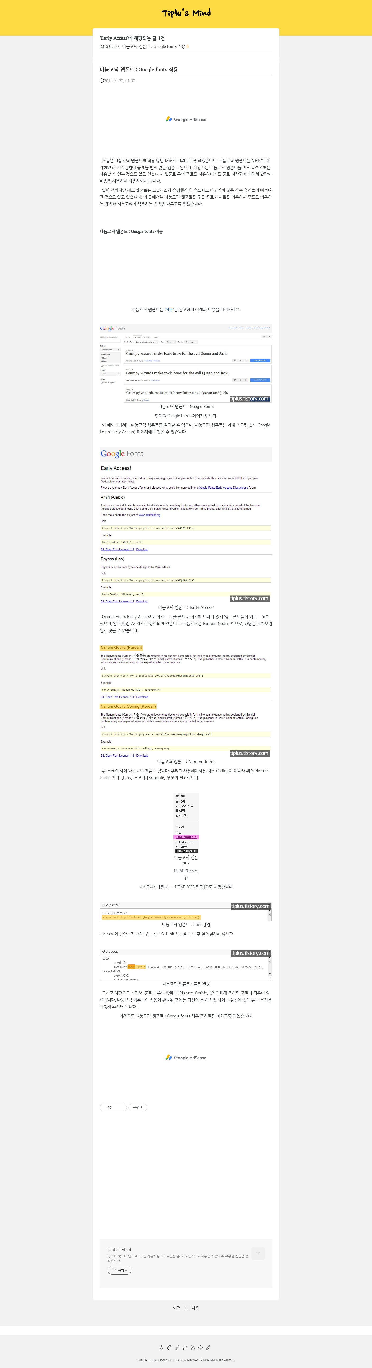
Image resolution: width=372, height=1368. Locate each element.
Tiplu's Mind (186, 14)
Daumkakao (190, 1360)
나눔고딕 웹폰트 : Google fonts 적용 (153, 46)
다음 (195, 1308)
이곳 (169, 309)
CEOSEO (230, 1360)
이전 (177, 1308)
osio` (140, 1360)
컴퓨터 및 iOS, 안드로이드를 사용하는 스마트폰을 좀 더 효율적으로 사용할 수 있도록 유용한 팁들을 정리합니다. (178, 1258)
